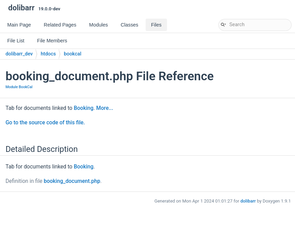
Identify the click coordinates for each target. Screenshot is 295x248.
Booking (84, 108)
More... (104, 108)
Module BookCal (19, 87)
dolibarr (248, 201)
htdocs (48, 54)
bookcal (72, 54)
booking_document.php (72, 181)
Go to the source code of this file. (45, 123)
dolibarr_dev (19, 54)
